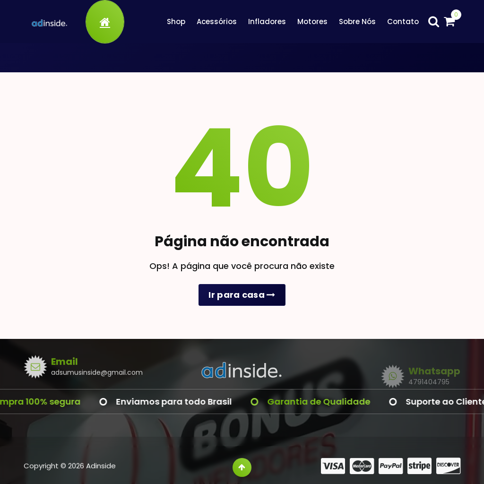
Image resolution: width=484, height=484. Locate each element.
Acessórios (217, 21)
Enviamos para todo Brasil (180, 401)
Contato (403, 21)
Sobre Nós (357, 21)
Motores (312, 21)
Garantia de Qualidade (325, 401)
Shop (176, 21)
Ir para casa (241, 295)
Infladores (267, 21)
